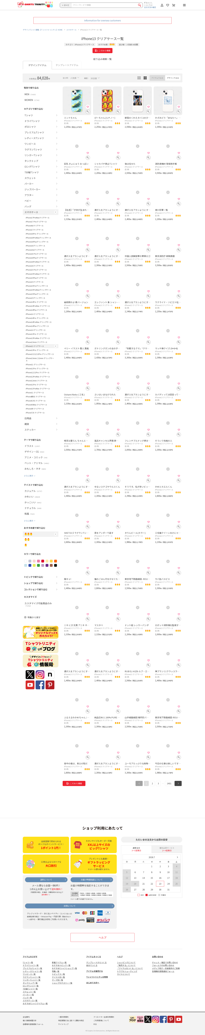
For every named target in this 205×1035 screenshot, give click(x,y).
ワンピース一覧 (29, 974)
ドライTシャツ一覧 (31, 965)
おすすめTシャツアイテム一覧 (35, 1003)
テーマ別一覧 (57, 980)
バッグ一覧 (27, 997)
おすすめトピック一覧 (61, 965)
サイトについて (123, 974)
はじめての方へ (92, 982)
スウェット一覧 (29, 991)
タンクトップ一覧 (30, 983)
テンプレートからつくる (96, 962)
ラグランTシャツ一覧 (31, 977)
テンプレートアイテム (67, 65)
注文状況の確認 (150, 7)
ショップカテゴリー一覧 (62, 983)
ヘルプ (102, 937)
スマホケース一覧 (30, 1000)
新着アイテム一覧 (59, 962)
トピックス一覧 (58, 974)
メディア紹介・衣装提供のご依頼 (166, 968)
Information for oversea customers (102, 20)
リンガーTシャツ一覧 (31, 980)
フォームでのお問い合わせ (163, 965)
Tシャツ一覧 (28, 962)
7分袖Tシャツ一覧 (30, 988)
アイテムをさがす (30, 956)
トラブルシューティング (127, 971)
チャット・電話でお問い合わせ (165, 962)
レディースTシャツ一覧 (32, 971)
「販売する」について (126, 965)
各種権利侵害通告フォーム (163, 971)
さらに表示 (28, 475)
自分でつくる (91, 965)
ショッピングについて (126, 962)
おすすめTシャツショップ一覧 (64, 968)
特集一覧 (55, 971)
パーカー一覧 (28, 994)
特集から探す (34, 617)
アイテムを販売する (94, 971)
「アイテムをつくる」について (130, 968)
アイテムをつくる (93, 956)
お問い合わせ (157, 956)
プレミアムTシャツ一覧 (32, 968)
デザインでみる (173, 78)
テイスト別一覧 (58, 977)
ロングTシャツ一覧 (31, 985)
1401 (169, 783)
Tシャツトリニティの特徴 (97, 977)
